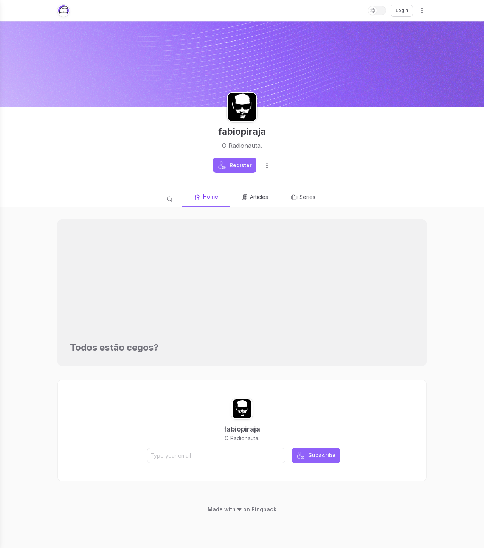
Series (302, 197)
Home (206, 197)
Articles (254, 197)
